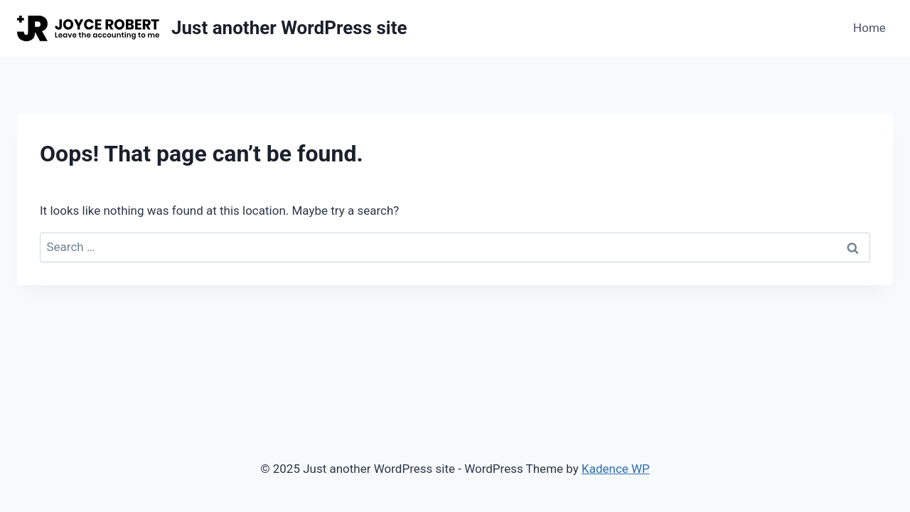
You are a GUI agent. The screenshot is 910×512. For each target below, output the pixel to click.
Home (869, 28)
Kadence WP (616, 469)
